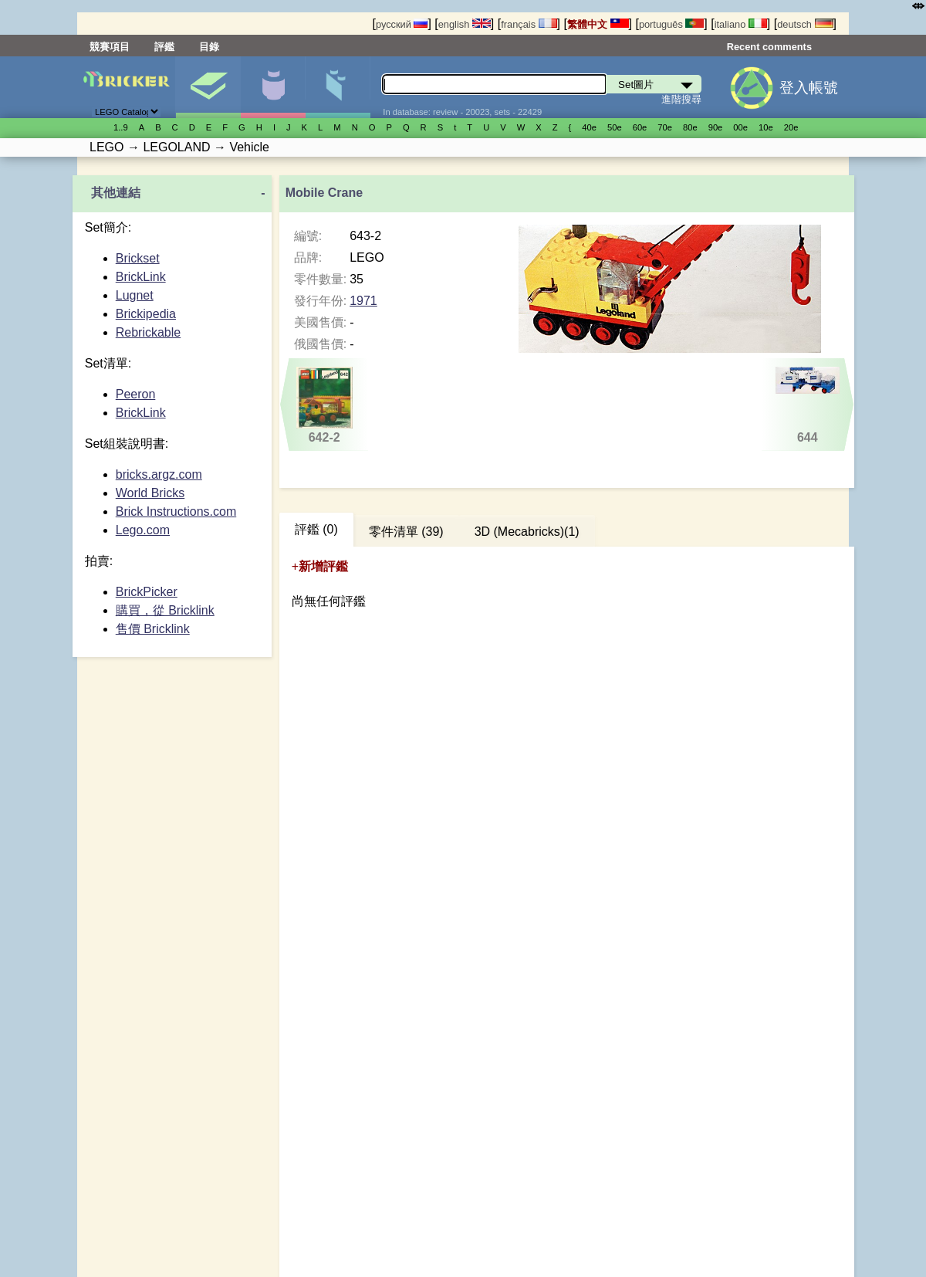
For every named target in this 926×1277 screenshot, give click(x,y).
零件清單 (338, 87)
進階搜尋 (681, 99)
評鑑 (164, 47)
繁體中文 (598, 24)
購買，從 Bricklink (165, 610)
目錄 (209, 47)
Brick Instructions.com (176, 511)
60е (640, 127)
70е (664, 127)
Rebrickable (148, 332)
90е (715, 127)
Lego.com (143, 530)
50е (614, 127)
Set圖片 (208, 87)
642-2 (324, 405)
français (528, 24)
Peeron (136, 394)
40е (589, 127)
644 (807, 405)
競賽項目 (110, 47)
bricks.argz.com (159, 474)
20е (791, 127)
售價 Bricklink (153, 628)
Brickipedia (146, 313)
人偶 (273, 87)
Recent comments (769, 47)
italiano (741, 24)
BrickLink (141, 276)
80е (690, 127)
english (464, 24)
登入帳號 (808, 88)
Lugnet (135, 295)
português (671, 24)
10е (766, 127)
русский (402, 24)
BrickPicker (146, 591)
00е (740, 127)
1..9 (120, 127)
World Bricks (150, 493)
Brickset (138, 258)
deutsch (805, 24)
